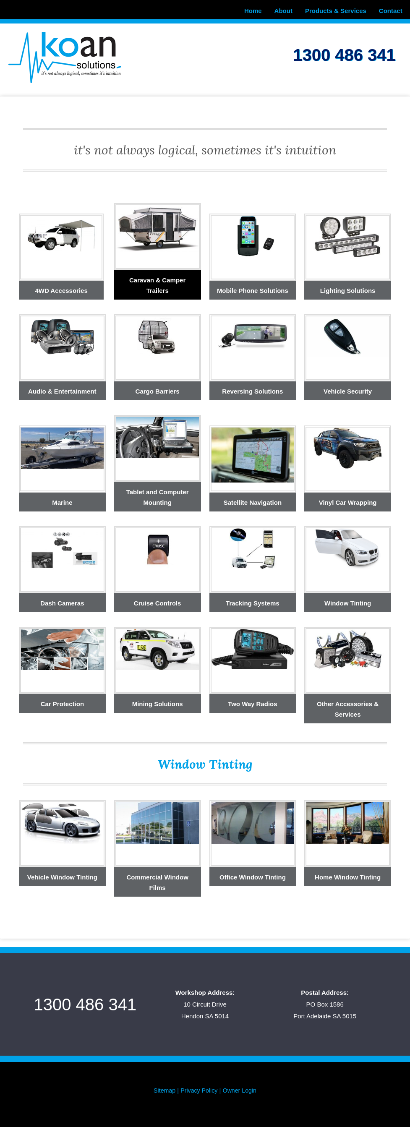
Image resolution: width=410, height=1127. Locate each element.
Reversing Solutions (252, 388)
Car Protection (62, 701)
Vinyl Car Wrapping (348, 499)
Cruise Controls (157, 600)
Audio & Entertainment (62, 388)
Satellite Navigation (253, 499)
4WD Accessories (61, 288)
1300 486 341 (343, 51)
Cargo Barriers (158, 388)
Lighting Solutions (348, 288)
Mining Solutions (157, 701)
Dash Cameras (62, 600)
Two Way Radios (252, 701)
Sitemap (162, 1087)
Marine (62, 499)
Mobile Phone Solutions (252, 288)
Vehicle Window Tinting (62, 874)
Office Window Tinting (252, 874)
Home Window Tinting (348, 874)
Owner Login (241, 1087)
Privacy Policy (198, 1087)
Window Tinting (347, 600)
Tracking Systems (252, 600)
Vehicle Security (348, 388)
